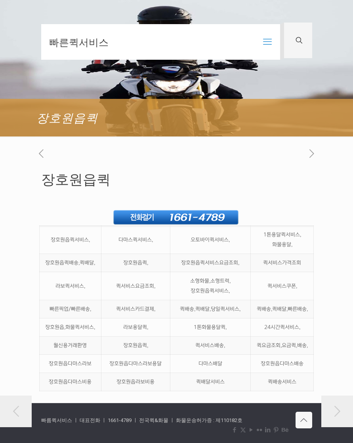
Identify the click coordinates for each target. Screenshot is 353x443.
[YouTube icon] (251, 430)
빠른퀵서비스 (79, 42)
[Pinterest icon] (276, 430)
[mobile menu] (267, 42)
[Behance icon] (285, 430)
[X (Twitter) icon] (243, 430)
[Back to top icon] (304, 420)
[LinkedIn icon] (268, 430)
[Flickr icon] (260, 430)
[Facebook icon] (235, 430)
